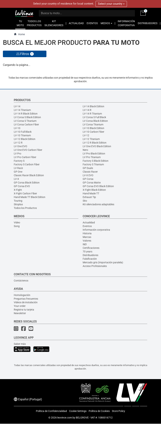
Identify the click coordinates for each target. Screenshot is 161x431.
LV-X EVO (88, 175)
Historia (87, 233)
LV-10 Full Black (23, 131)
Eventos (87, 226)
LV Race (18, 168)
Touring (18, 200)
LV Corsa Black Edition (95, 120)
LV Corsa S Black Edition (27, 117)
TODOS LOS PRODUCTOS (34, 23)
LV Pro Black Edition (94, 153)
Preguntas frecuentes (26, 298)
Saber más (20, 343)
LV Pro (17, 153)
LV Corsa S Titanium (25, 120)
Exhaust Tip (89, 197)
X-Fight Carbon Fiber (25, 193)
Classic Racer (90, 171)
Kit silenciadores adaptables (98, 204)
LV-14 (17, 106)
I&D (85, 244)
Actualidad (89, 222)
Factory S (19, 160)
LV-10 (17, 128)
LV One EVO (20, 146)
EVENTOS (92, 23)
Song (17, 226)
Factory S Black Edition (95, 160)
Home (19, 34)
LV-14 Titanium (22, 110)
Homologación (22, 295)
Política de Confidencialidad (51, 411)
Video (17, 222)
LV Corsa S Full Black (94, 117)
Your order (20, 306)
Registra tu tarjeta (24, 309)
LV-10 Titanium (22, 135)
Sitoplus (18, 204)
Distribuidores (90, 255)
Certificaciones (91, 247)
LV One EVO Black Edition (97, 146)
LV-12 (86, 135)
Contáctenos (21, 280)
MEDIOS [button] (106, 23)
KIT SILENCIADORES (53, 23)
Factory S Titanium (93, 164)
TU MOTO (20, 23)
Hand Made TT (91, 193)
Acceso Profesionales (95, 266)
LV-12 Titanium (91, 139)
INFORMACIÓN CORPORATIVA (126, 23)
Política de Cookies (99, 411)
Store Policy (118, 411)
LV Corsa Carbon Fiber (26, 124)
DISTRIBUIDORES (147, 23)
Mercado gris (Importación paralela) (103, 262)
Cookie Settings (77, 411)
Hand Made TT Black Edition (29, 197)
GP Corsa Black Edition (27, 182)
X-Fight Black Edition (94, 189)
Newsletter (20, 313)
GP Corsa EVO (22, 186)
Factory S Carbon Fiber (27, 164)
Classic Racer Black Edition (29, 175)
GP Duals (88, 168)
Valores (87, 240)
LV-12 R (18, 142)
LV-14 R (87, 110)
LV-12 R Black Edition (94, 142)
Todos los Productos (25, 208)
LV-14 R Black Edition (26, 113)
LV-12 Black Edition (24, 139)
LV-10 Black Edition (93, 128)
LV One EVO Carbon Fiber (28, 149)
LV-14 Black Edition (93, 106)
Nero (85, 149)
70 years (87, 251)
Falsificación (90, 258)
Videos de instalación (26, 302)
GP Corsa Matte (92, 182)
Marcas (87, 237)
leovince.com (64, 417)
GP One (18, 171)
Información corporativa (96, 229)
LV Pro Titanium (92, 157)
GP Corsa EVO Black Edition (98, 186)
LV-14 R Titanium (92, 113)
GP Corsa (88, 178)
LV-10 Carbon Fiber (93, 131)
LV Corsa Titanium (93, 124)
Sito (85, 200)
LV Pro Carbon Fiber (25, 157)
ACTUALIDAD (76, 23)
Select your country (111, 3)
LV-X (16, 178)
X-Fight (18, 189)
